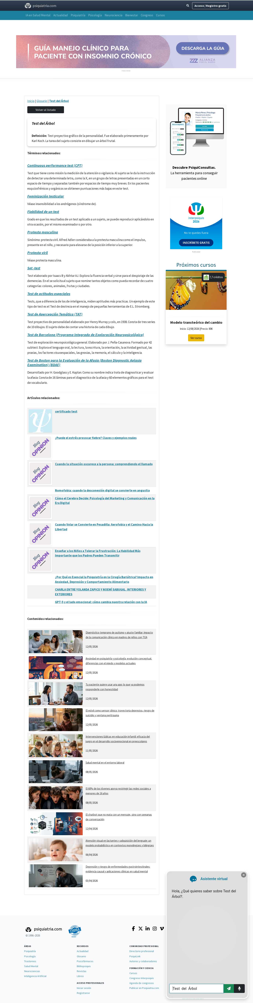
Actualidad (60, 15)
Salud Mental (31, 966)
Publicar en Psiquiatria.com (144, 988)
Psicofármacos (85, 961)
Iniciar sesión (84, 988)
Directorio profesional (141, 951)
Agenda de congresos (141, 983)
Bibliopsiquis (84, 966)
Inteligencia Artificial (35, 976)
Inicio (30, 101)
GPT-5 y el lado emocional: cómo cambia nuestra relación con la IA (101, 602)
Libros (80, 976)
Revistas (81, 971)
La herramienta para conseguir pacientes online (194, 173)
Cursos (160, 15)
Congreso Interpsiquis (141, 978)
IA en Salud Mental (38, 15)
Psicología (95, 15)
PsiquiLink (134, 956)
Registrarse (83, 993)
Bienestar (131, 15)
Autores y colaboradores (143, 961)
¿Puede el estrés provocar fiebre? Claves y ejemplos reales (96, 438)
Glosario (41, 101)
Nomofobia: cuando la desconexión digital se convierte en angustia (102, 490)
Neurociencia (113, 15)
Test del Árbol (59, 101)
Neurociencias (32, 971)
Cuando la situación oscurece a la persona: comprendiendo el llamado (104, 464)
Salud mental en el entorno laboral (105, 762)
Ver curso (196, 338)
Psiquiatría (78, 15)
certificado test (66, 411)
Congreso (147, 15)
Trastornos (30, 961)
